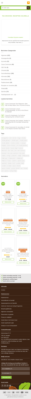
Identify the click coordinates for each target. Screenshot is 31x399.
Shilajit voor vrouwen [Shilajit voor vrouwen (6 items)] (6, 160)
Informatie (4, 76)
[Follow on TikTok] (7, 386)
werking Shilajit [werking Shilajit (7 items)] (13, 170)
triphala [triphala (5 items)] (9, 163)
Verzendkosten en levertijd (7, 300)
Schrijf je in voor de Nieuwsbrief (9, 325)
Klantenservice (5, 297)
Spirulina (3, 91)
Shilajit (3, 88)
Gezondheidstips (5, 73)
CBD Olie (3, 67)
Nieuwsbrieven (5, 79)
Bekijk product (8, 202)
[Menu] (2, 3)
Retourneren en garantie (7, 314)
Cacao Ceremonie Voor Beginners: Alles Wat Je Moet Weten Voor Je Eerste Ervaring (17, 104)
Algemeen (4, 55)
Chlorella (3, 70)
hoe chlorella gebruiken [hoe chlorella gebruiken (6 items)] (22, 145)
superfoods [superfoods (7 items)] (4, 163)
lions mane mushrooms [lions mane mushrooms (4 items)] (13, 153)
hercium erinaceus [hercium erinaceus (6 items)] (11, 145)
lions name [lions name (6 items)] (22, 153)
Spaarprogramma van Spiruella (9, 303)
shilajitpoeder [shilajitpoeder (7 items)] (19, 158)
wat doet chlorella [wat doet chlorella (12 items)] (15, 168)
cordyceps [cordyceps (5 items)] (23, 143)
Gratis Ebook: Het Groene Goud (9, 320)
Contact (3, 290)
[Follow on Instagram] (5, 386)
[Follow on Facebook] (2, 386)
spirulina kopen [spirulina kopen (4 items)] (21, 160)
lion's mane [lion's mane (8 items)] (10, 150)
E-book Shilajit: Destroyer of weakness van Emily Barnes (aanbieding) (8, 196)
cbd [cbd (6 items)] (10, 138)
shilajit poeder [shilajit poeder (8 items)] (12, 158)
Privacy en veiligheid (6, 317)
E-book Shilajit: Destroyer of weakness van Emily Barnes (23, 195)
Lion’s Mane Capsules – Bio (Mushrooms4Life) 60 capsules (8, 251)
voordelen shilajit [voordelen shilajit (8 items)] (20, 163)
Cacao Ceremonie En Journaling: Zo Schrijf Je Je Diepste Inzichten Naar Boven (17, 127)
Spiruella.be (4, 359)
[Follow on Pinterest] (10, 386)
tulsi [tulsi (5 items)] (14, 163)
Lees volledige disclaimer (7, 353)
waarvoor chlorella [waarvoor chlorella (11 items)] (6, 168)
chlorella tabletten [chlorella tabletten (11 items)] (5, 143)
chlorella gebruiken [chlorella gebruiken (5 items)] (6, 140)
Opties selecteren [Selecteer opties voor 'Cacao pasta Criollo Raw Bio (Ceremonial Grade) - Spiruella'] (8, 231)
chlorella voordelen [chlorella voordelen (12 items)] (15, 143)
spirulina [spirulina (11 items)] (14, 160)
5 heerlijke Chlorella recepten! (15, 37)
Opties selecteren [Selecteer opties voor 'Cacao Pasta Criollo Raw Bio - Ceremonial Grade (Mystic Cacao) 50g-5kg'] (23, 262)
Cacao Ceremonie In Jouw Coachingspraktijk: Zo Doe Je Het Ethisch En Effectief (16, 110)
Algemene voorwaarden (7, 311)
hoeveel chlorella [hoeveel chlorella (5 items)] (5, 148)
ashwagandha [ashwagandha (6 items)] (5, 138)
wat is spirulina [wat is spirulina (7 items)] (5, 170)
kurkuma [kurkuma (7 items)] (21, 148)
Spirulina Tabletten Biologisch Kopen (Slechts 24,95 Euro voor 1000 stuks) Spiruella (23, 224)
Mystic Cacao (19, 359)
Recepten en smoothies (7, 85)
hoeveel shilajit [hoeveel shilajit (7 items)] (14, 148)
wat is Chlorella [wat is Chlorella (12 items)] (24, 168)
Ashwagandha (5, 58)
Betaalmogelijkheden (6, 308)
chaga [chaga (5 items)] (18, 138)
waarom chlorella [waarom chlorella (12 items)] (16, 165)
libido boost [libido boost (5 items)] (4, 150)
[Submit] (28, 7)
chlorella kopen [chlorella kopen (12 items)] (15, 140)
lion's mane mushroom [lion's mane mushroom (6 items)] (20, 150)
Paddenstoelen (5, 82)
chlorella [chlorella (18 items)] (23, 138)
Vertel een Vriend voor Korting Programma (11, 306)
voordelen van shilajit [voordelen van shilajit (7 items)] (6, 165)
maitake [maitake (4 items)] (3, 155)
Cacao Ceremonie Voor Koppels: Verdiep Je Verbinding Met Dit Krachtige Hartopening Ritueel (17, 122)
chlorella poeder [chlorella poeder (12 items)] (23, 140)
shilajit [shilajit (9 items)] (19, 155)
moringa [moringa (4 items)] (8, 155)
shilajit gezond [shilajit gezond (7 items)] (25, 155)
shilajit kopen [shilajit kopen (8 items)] (4, 158)
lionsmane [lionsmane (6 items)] (4, 153)
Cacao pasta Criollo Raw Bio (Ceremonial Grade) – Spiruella (8, 224)
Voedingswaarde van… (7, 94)
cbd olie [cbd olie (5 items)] (14, 138)
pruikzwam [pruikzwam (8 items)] (14, 155)
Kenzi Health (11, 359)
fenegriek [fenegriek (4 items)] (4, 145)
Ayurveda (3, 61)
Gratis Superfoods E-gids (7, 322)
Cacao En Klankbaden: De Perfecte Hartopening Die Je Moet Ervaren (15, 116)
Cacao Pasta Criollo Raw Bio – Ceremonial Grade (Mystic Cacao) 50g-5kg (23, 254)
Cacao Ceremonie (6, 64)
